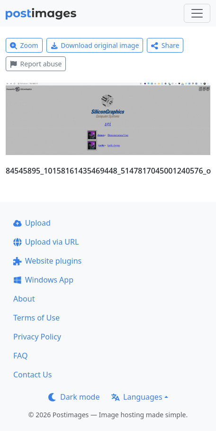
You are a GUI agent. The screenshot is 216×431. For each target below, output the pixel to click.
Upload (32, 223)
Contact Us (32, 374)
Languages (136, 397)
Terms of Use (36, 317)
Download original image (95, 45)
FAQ (20, 355)
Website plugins (47, 261)
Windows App (43, 280)
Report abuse (36, 63)
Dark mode (73, 397)
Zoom (24, 45)
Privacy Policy (37, 336)
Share (165, 45)
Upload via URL (46, 242)
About (24, 298)
